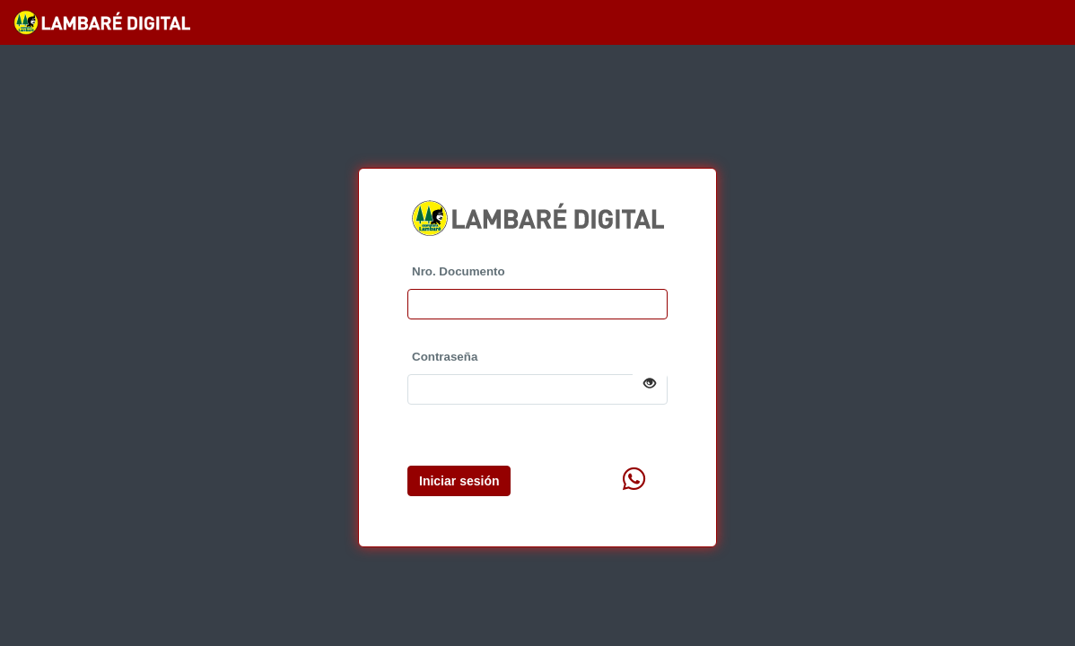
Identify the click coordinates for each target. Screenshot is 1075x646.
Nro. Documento (458, 271)
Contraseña (444, 356)
